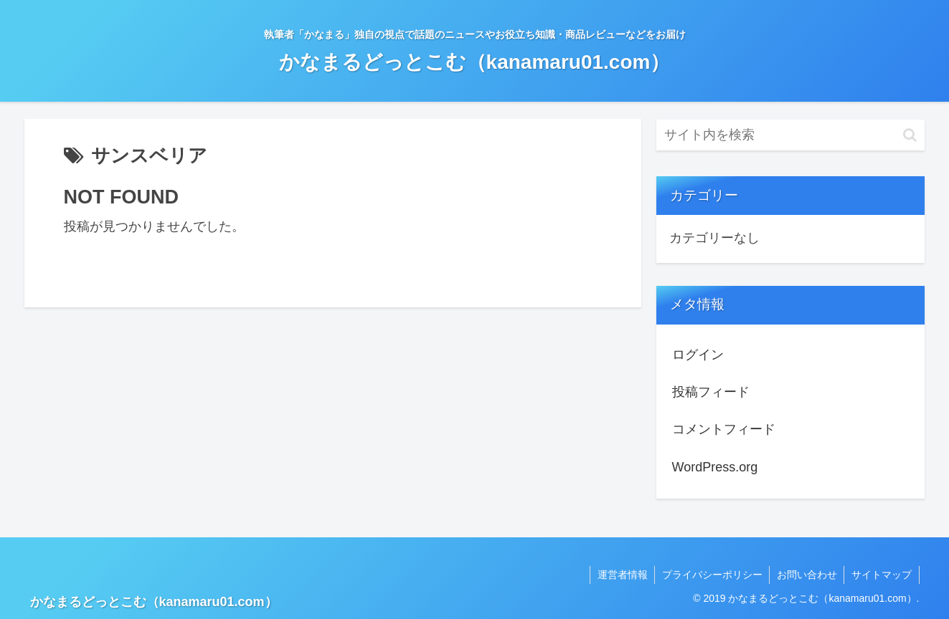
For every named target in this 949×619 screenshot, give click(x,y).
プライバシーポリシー (711, 574)
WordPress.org (715, 467)
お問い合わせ (806, 574)
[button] (909, 135)
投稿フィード (711, 392)
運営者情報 (620, 574)
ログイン (698, 354)
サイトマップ (881, 574)
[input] (790, 135)
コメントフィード (723, 429)
